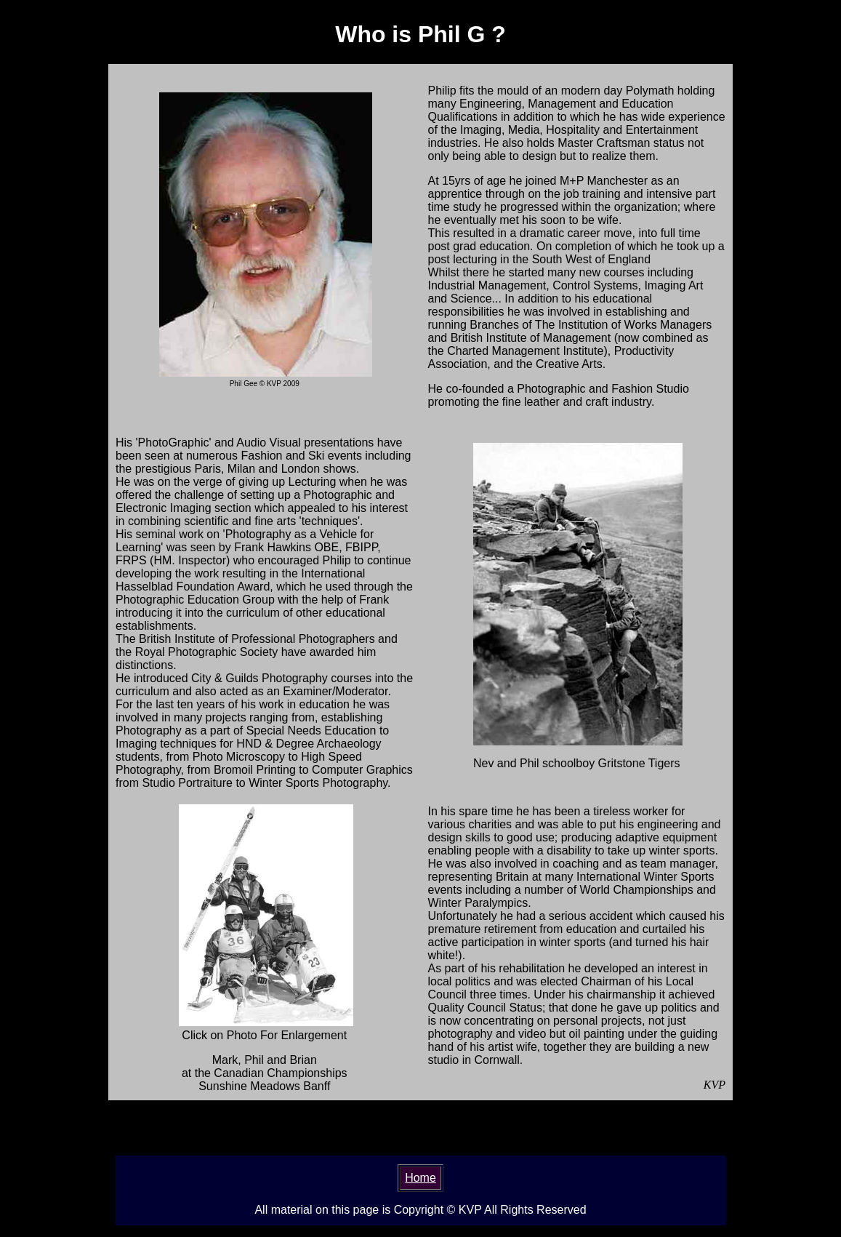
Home (420, 1178)
